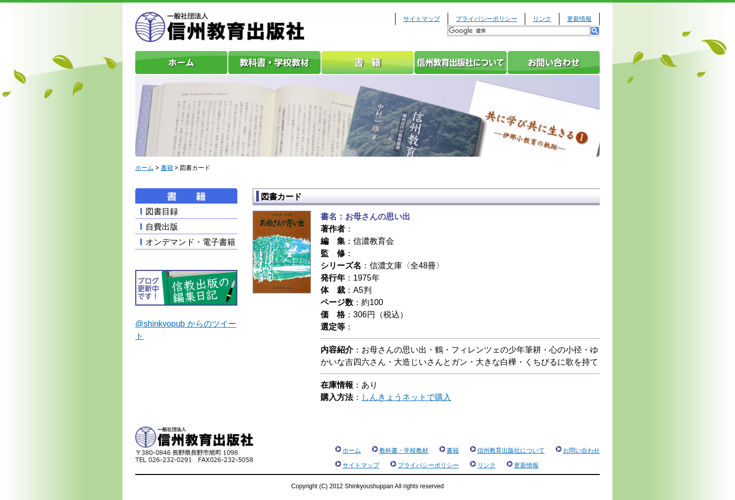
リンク (542, 18)
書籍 (367, 62)
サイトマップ (421, 18)
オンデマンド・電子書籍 (190, 242)
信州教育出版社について (460, 62)
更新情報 (579, 18)
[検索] (519, 31)
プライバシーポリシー (486, 18)
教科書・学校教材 (274, 62)
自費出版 (161, 226)
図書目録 (161, 211)
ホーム (181, 62)
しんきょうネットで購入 (406, 397)
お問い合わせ (553, 62)
